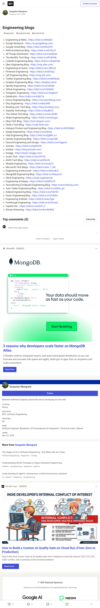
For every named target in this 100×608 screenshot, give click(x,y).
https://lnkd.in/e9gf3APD (29, 146)
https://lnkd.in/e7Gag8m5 (44, 92)
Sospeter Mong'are (18, 11)
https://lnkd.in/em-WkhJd (42, 68)
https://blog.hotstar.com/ (28, 149)
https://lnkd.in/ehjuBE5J (41, 110)
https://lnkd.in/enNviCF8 (39, 46)
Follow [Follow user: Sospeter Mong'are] (50, 393)
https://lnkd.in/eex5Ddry (39, 131)
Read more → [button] (10, 566)
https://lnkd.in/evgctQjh (45, 138)
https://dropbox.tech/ (45, 82)
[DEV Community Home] (10, 3)
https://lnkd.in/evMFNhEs (46, 78)
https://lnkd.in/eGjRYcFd (42, 181)
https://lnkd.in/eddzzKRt (37, 103)
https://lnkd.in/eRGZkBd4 (61, 128)
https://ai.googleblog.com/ (39, 43)
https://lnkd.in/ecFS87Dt (45, 192)
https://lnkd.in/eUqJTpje (41, 199)
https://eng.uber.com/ (42, 64)
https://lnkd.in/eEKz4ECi (46, 170)
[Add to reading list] (49, 604)
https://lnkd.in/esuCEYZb (32, 156)
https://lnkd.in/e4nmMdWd (40, 209)
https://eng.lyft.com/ (40, 75)
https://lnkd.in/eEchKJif (43, 50)
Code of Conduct (43, 239)
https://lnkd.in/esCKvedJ (45, 202)
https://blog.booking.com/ (46, 107)
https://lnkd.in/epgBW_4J (43, 135)
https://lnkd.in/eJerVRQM (41, 85)
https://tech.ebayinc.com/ (37, 121)
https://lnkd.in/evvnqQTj (40, 163)
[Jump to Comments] (30, 604)
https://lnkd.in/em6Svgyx (45, 117)
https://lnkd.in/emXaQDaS (43, 54)
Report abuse (58, 239)
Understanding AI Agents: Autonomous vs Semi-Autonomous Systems (50, 475)
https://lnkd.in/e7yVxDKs (45, 195)
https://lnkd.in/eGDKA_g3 (51, 188)
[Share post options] (91, 604)
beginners (9, 33)
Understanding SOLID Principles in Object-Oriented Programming (50, 465)
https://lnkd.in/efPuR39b (44, 57)
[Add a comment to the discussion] (52, 229)
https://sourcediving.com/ (65, 184)
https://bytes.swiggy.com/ (28, 153)
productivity (38, 33)
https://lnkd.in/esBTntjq (42, 71)
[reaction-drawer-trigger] (11, 604)
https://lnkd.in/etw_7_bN (42, 167)
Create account (90, 3)
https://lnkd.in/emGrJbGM (43, 114)
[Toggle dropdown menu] (96, 248)
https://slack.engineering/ (39, 177)
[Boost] (67, 604)
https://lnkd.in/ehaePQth (47, 61)
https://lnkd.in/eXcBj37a (31, 96)
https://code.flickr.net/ (37, 124)
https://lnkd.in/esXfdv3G (37, 160)
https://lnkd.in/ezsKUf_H (32, 206)
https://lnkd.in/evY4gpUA (54, 142)
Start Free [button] (9, 369)
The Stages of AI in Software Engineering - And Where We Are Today (50, 454)
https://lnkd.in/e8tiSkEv (40, 39)
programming (23, 33)
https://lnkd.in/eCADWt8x (40, 89)
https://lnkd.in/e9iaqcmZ (49, 174)
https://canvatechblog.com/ (46, 100)
